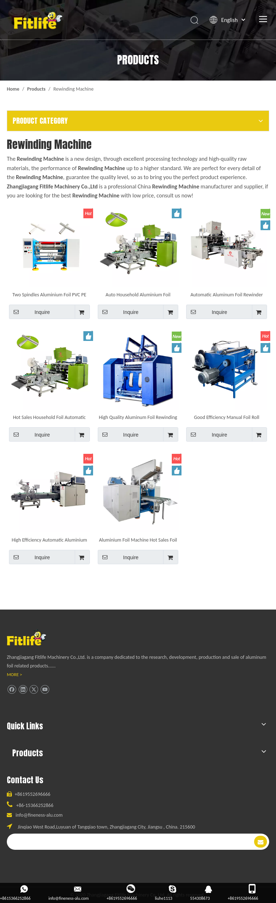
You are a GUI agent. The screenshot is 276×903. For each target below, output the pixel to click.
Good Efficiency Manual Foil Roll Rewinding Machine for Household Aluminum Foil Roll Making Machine (226, 417)
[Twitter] (33, 689)
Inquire (29, 312)
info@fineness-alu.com (39, 815)
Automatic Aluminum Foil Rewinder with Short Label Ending (226, 294)
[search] (125, 842)
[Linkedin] (22, 689)
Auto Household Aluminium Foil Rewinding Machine (138, 294)
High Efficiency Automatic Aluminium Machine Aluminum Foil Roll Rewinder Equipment (49, 540)
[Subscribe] (260, 842)
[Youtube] (44, 689)
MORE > (14, 674)
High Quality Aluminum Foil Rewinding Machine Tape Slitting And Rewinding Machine (138, 417)
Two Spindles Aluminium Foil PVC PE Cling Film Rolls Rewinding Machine (49, 294)
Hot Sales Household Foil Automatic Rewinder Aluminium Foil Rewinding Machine (49, 417)
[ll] (33, 637)
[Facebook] (11, 689)
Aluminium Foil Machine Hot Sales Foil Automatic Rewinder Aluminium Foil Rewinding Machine (138, 540)
